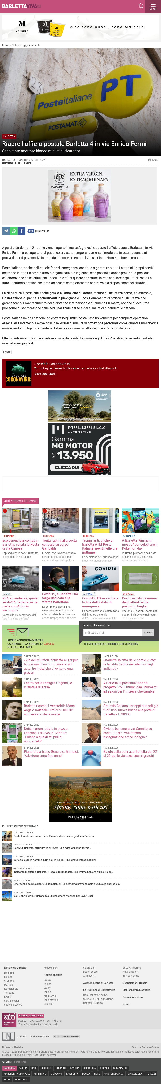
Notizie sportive (53, 974)
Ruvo (97, 1073)
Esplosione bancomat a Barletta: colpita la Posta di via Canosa (20, 544)
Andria (23, 1068)
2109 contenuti (45, 374)
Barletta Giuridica (93, 1003)
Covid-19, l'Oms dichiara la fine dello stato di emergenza (100, 602)
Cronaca (9, 980)
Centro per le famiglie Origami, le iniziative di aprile (48, 685)
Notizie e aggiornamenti (26, 45)
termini (112, 643)
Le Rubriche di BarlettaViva (99, 990)
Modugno (56, 1073)
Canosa (74, 1068)
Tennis (47, 991)
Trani (7, 1079)
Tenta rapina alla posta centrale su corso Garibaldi (59, 544)
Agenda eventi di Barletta (98, 982)
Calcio (47, 979)
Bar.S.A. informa (132, 967)
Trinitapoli (21, 1079)
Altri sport (88, 975)
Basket (47, 983)
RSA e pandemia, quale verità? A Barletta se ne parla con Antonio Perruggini (20, 604)
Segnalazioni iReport (135, 982)
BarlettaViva (23, 6)
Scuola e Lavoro (13, 1004)
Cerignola (89, 1068)
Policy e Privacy (39, 1036)
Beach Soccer (90, 971)
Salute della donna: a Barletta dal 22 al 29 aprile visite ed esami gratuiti (130, 754)
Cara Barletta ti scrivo (95, 995)
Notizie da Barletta (15, 967)
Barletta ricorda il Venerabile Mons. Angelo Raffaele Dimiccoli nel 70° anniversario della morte (49, 710)
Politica (8, 984)
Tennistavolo (51, 999)
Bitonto (61, 1068)
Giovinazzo (120, 1068)
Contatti (21, 1036)
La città (8, 976)
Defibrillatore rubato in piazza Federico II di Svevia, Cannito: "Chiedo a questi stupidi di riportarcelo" (46, 735)
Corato (104, 1068)
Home (5, 45)
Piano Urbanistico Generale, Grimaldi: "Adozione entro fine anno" (51, 754)
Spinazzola (135, 1073)
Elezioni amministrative (136, 990)
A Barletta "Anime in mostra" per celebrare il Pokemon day (139, 544)
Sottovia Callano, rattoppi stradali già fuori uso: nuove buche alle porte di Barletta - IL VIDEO (130, 710)
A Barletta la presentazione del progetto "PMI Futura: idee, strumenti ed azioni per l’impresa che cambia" (130, 687)
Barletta (9, 1068)
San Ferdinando (114, 1073)
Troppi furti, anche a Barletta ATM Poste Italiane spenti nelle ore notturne (100, 546)
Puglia (86, 1073)
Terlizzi (151, 1073)
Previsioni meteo (133, 997)
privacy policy (130, 643)
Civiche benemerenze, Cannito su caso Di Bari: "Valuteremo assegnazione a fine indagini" (127, 733)
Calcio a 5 (89, 967)
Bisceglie (46, 1068)
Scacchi (48, 1003)
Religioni (9, 972)
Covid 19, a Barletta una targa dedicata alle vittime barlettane (60, 598)
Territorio (9, 992)
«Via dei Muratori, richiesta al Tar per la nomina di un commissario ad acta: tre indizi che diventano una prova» (51, 666)
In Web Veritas (131, 975)
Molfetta (72, 1073)
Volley (47, 987)
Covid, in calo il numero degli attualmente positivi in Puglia (139, 602)
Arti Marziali (50, 995)
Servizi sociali (11, 1000)
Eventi (7, 996)
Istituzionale (11, 988)
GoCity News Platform (66, 1036)
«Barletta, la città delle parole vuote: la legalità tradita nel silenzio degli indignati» (129, 664)
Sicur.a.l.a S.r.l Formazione (98, 999)
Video (126, 1004)
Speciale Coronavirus (52, 364)
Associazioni (51, 967)
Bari (33, 1068)
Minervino (40, 1073)
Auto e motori (130, 971)
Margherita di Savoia (17, 1073)
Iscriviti (148, 632)
